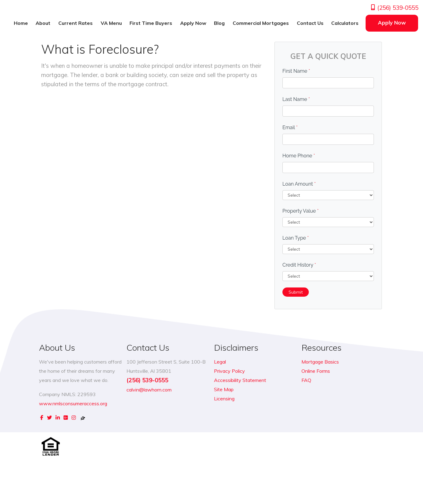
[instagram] (74, 417)
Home (21, 23)
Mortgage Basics (320, 362)
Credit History (299, 265)
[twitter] (49, 417)
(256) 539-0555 (394, 7)
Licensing (224, 398)
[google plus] (66, 417)
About (43, 23)
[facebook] (41, 417)
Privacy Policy (229, 371)
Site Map (224, 389)
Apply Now (193, 23)
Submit (296, 292)
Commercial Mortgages (261, 23)
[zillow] (83, 417)
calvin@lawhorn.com (149, 390)
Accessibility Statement (240, 380)
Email (290, 127)
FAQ (306, 380)
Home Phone (298, 156)
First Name (296, 71)
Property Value (300, 211)
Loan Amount (299, 184)
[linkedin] (58, 417)
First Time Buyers (151, 23)
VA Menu (111, 23)
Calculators (345, 23)
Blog (219, 23)
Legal (220, 362)
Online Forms (315, 371)
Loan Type (295, 238)
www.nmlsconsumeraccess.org (73, 403)
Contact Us (310, 23)
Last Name (296, 99)
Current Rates (75, 23)
